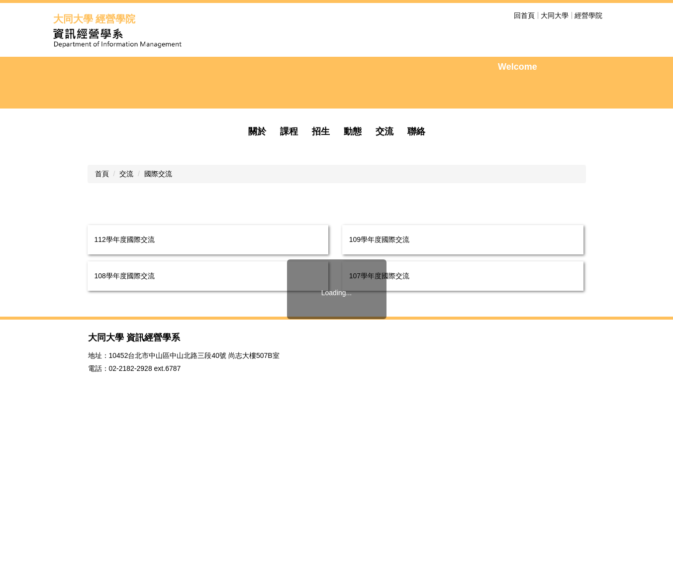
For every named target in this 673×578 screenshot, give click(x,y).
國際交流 (158, 278)
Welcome (517, 119)
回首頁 (524, 15)
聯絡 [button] (416, 236)
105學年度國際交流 (379, 417)
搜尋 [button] (614, 15)
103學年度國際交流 (379, 453)
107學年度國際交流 (379, 380)
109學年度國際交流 (379, 344)
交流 (126, 278)
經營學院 (588, 15)
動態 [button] (353, 236)
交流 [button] (384, 236)
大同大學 (555, 15)
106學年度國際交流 (125, 417)
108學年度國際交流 (125, 380)
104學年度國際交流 (125, 453)
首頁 (102, 278)
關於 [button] (257, 236)
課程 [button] (289, 236)
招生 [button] (321, 236)
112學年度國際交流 (125, 344)
